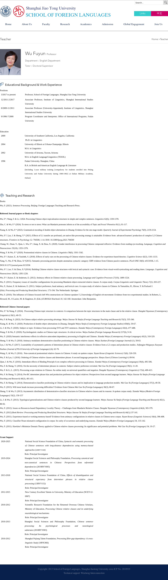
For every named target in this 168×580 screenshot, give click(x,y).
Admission (107, 24)
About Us (27, 24)
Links (142, 13)
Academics (86, 24)
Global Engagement (133, 24)
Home (8, 24)
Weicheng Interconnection (93, 573)
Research (65, 24)
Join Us (158, 24)
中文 (159, 13)
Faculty (46, 24)
